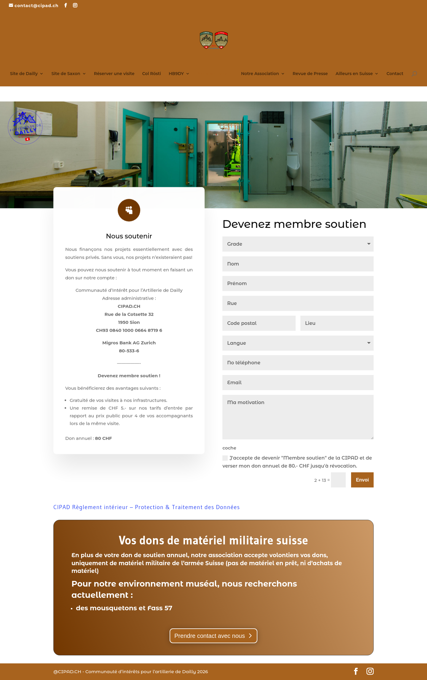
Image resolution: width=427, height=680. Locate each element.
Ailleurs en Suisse (354, 74)
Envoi (362, 479)
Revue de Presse (310, 74)
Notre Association (260, 74)
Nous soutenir (212, 74)
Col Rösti (151, 74)
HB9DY (176, 74)
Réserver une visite (114, 74)
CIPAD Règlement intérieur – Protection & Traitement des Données (146, 507)
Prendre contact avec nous (209, 636)
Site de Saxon (65, 74)
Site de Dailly (24, 74)
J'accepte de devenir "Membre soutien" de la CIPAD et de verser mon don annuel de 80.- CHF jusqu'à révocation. (297, 462)
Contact (394, 74)
